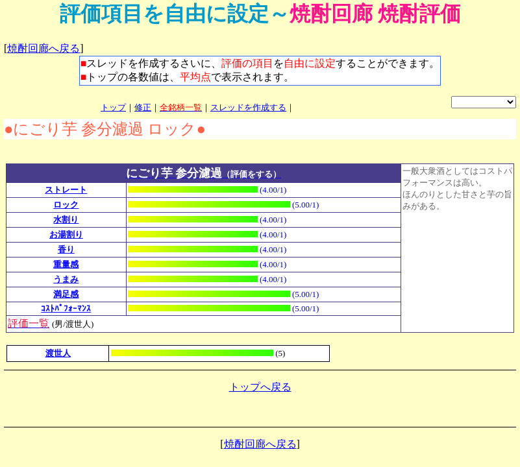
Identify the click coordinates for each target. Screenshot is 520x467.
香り (66, 249)
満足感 (66, 294)
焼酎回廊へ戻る (43, 48)
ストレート (66, 190)
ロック (66, 205)
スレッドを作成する (248, 107)
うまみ (66, 279)
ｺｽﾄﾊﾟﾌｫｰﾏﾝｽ (66, 308)
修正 (142, 107)
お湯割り (66, 234)
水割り (66, 219)
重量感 (66, 264)
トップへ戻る (260, 386)
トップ (113, 107)
